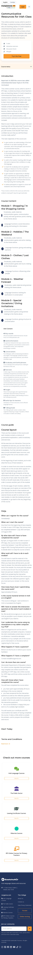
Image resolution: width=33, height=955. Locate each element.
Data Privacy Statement (24, 905)
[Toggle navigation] (29, 7)
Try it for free (16, 56)
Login (22, 7)
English (5, 2)
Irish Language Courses (6, 899)
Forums (24, 911)
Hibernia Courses (7, 912)
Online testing (25, 917)
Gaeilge (12, 2)
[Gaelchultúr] (9, 879)
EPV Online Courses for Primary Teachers (7, 917)
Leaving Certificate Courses (7, 908)
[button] (5, 744)
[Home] (8, 7)
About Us (20, 898)
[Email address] (14, 928)
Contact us (21, 902)
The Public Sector (7, 904)
